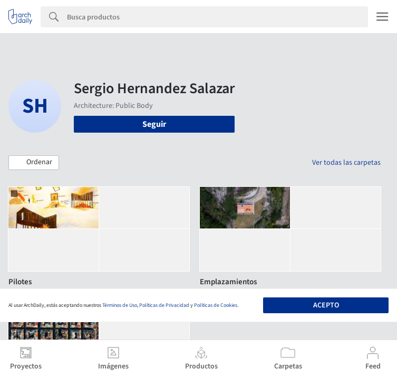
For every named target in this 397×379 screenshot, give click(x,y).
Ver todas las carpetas (346, 162)
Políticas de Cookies (215, 305)
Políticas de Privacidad (164, 305)
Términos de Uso (119, 305)
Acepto (326, 305)
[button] (33, 162)
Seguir (154, 124)
